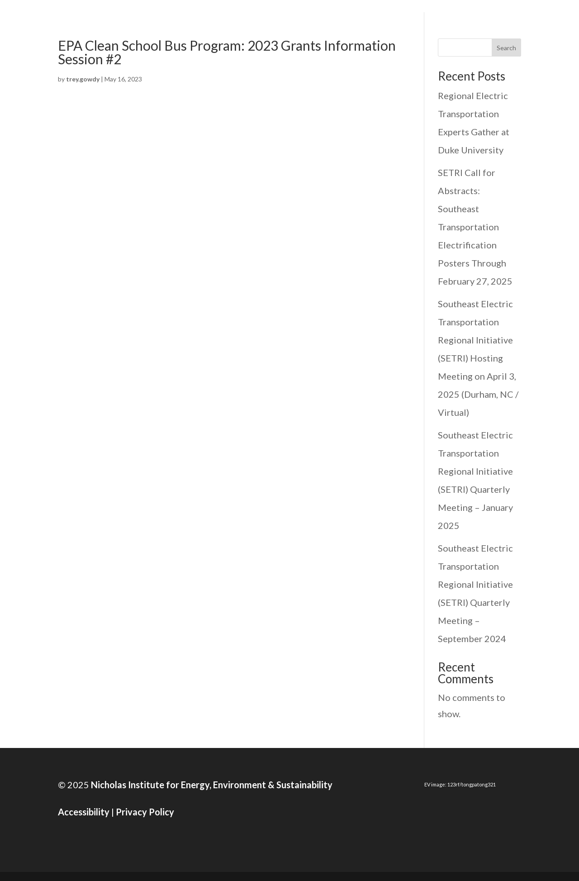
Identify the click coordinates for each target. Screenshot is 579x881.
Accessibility (83, 811)
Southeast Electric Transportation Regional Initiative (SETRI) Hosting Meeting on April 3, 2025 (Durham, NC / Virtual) (478, 358)
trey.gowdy (83, 79)
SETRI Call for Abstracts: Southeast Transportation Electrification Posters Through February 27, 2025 (475, 226)
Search (506, 48)
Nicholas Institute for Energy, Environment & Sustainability (210, 784)
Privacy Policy (145, 811)
